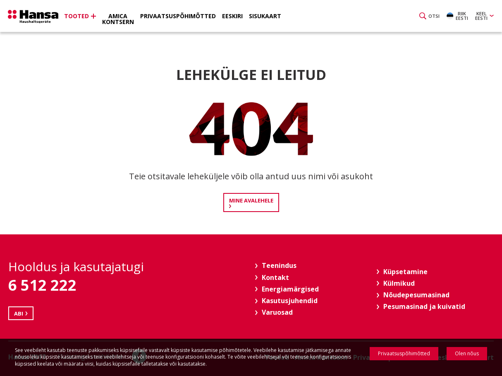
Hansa (35, 17)
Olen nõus (467, 353)
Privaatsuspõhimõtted (404, 353)
